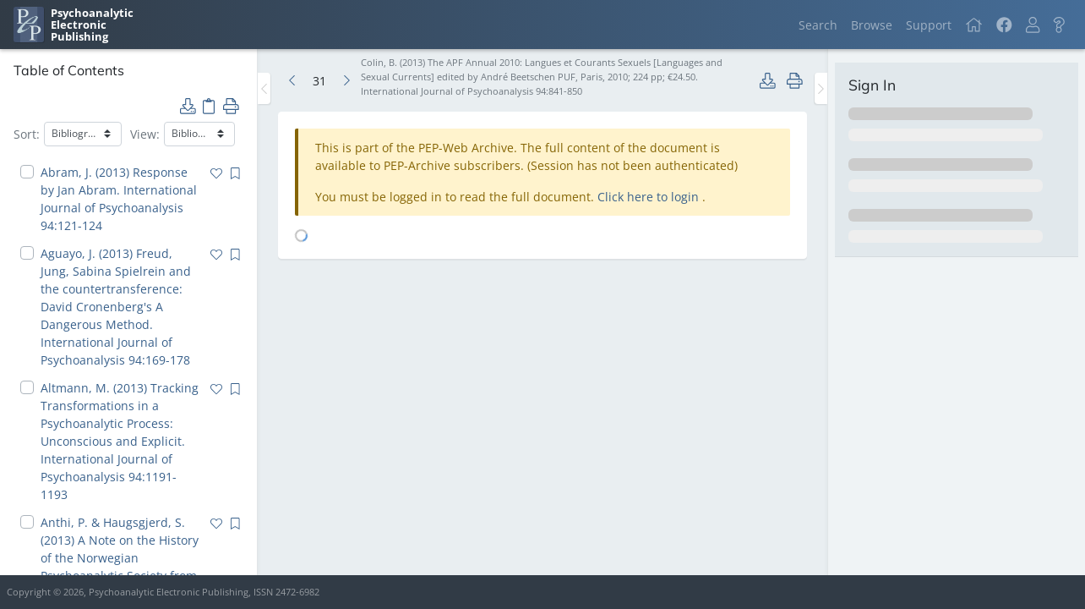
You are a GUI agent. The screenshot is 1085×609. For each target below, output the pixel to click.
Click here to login (649, 197)
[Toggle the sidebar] (264, 88)
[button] (1032, 25)
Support (928, 25)
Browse (871, 25)
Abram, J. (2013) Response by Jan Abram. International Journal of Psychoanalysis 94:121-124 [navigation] (119, 198)
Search (818, 25)
